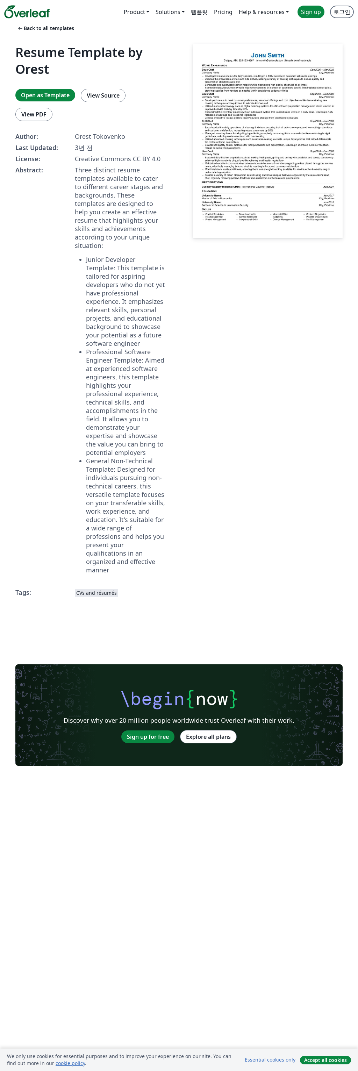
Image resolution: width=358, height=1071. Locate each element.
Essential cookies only (270, 1059)
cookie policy (70, 1063)
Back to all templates (45, 28)
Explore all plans (208, 737)
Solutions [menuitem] (168, 12)
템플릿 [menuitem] (199, 12)
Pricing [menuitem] (223, 12)
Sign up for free (148, 737)
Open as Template (45, 95)
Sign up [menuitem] (311, 12)
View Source (103, 95)
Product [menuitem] (134, 12)
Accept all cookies (325, 1060)
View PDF (33, 114)
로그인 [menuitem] (342, 12)
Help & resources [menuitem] (262, 12)
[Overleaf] (27, 12)
